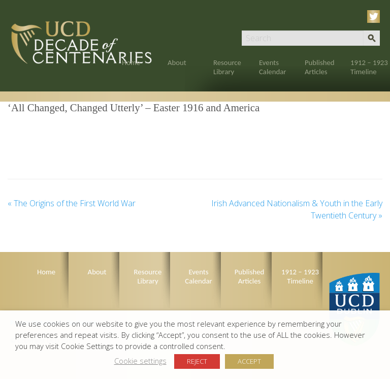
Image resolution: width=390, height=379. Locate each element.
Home (131, 62)
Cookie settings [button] (140, 361)
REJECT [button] (197, 361)
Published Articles (320, 67)
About (177, 62)
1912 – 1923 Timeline (369, 67)
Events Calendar (272, 67)
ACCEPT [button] (249, 361)
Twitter (375, 16)
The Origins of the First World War (72, 203)
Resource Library (227, 67)
